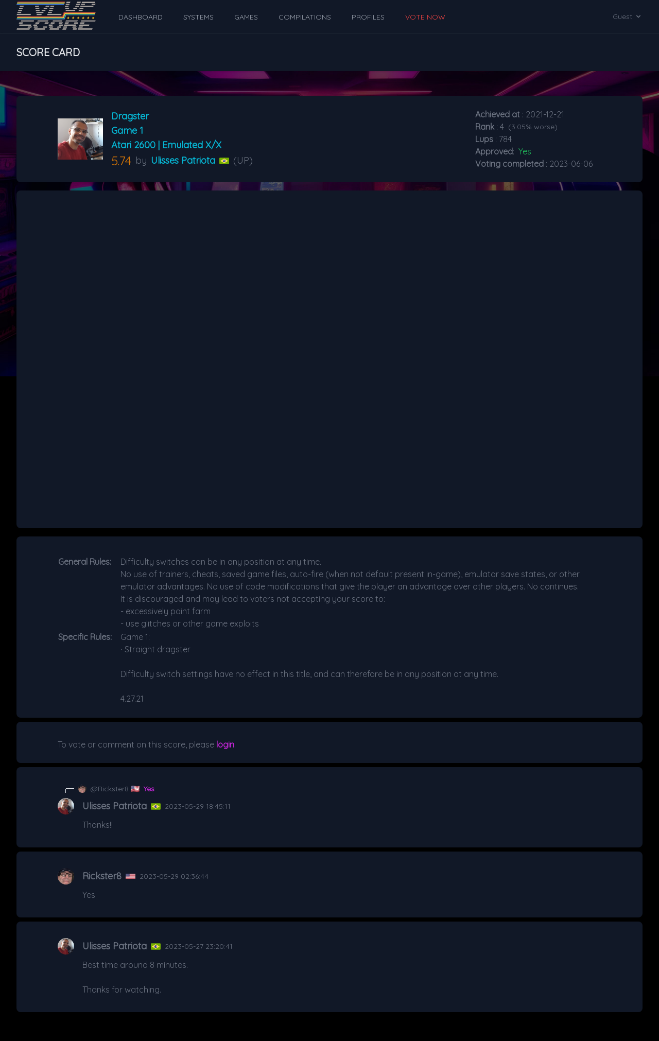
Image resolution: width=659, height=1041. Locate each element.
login (225, 744)
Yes (149, 788)
